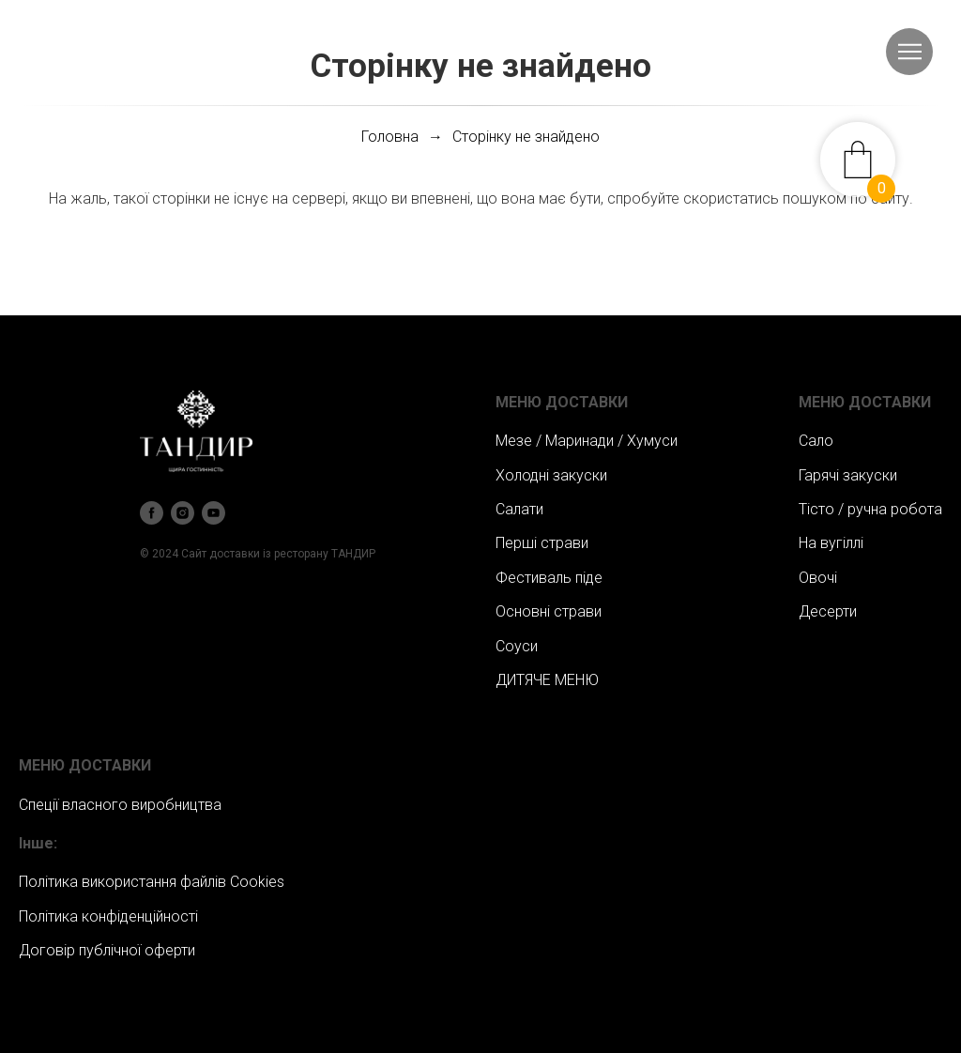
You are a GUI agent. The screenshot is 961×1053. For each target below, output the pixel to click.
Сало (816, 441)
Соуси (517, 646)
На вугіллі (831, 543)
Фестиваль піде (549, 578)
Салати (519, 509)
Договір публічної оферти (107, 950)
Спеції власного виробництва (120, 805)
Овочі (818, 578)
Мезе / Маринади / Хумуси (587, 441)
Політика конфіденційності (108, 916)
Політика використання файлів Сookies (151, 882)
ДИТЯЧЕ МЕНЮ (547, 680)
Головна (390, 136)
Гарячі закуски (848, 475)
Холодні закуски (551, 475)
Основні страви (549, 611)
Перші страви (542, 543)
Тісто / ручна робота (870, 509)
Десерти (828, 611)
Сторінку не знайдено (526, 136)
